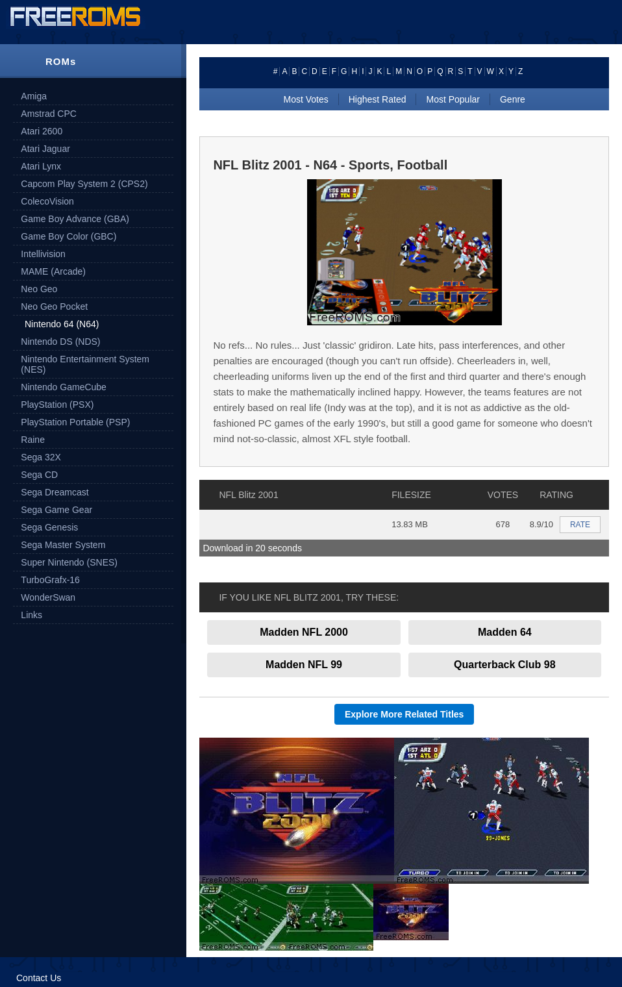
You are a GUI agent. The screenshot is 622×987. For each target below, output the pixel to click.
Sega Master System (63, 545)
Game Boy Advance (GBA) (75, 219)
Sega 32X (41, 457)
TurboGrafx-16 (50, 580)
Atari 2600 (41, 131)
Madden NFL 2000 (304, 632)
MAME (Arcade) (53, 271)
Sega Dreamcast (54, 492)
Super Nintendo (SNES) (69, 562)
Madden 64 (505, 632)
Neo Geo (39, 289)
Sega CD (39, 474)
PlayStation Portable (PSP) (75, 422)
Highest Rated (377, 99)
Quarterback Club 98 (505, 664)
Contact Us (38, 978)
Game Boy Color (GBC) (68, 236)
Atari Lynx (41, 166)
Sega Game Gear (56, 510)
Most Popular (452, 99)
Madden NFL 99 (304, 664)
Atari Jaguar (45, 149)
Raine (33, 439)
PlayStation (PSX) (57, 404)
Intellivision (43, 254)
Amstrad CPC (49, 113)
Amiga (34, 96)
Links (31, 615)
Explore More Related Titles (404, 714)
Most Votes (305, 99)
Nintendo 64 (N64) (62, 324)
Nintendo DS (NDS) (60, 341)
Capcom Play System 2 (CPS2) (84, 184)
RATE (580, 524)
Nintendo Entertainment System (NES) (85, 364)
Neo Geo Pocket (54, 306)
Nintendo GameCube (63, 387)
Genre (512, 99)
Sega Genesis (49, 527)
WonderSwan (48, 597)
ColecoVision (47, 201)
